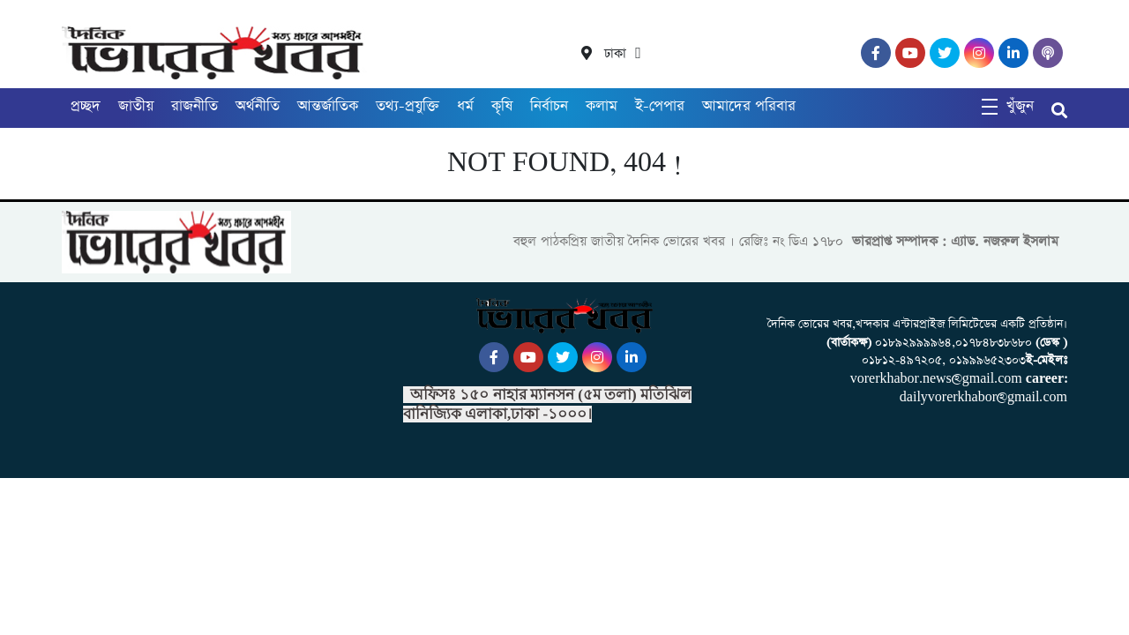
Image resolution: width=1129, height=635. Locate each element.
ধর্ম (465, 106)
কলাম (601, 106)
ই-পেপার (659, 106)
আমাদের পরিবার (749, 106)
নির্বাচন (549, 106)
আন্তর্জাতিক (327, 106)
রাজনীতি (194, 106)
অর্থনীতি (258, 106)
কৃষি (501, 106)
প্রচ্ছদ (86, 106)
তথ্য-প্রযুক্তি (407, 106)
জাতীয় (135, 106)
